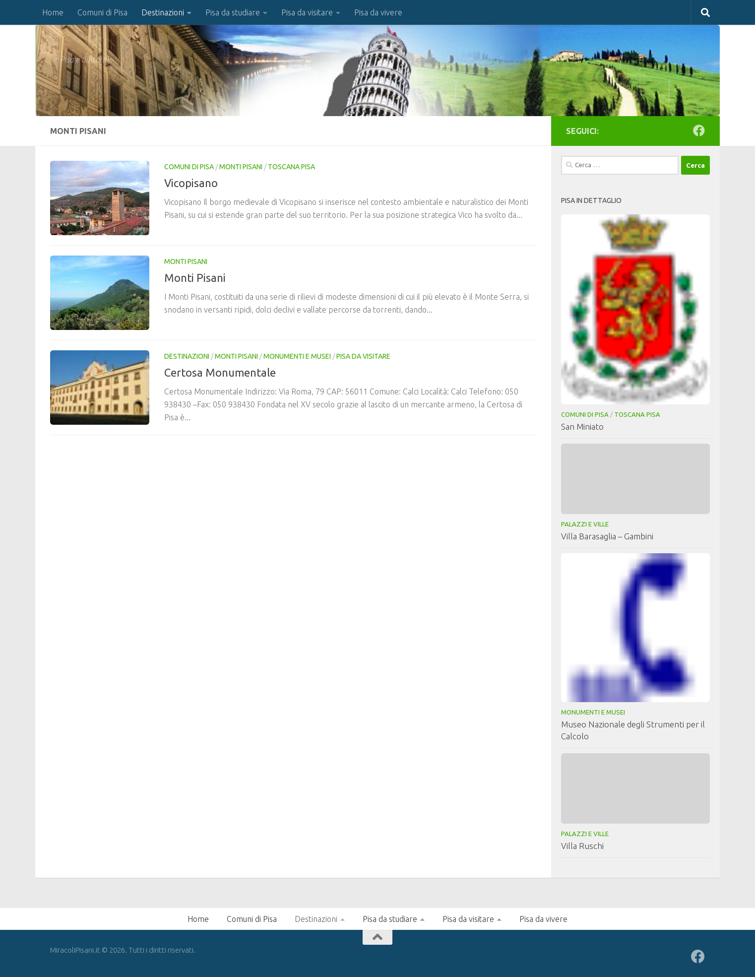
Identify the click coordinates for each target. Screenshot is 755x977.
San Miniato (582, 426)
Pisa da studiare (232, 12)
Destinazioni (162, 12)
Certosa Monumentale (220, 372)
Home (52, 12)
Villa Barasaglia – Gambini (607, 536)
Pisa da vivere (378, 12)
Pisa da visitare (307, 12)
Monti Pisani (240, 167)
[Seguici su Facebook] (699, 130)
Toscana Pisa (291, 167)
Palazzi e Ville (585, 524)
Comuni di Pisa (102, 12)
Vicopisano (191, 183)
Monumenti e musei (297, 356)
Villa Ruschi (582, 845)
